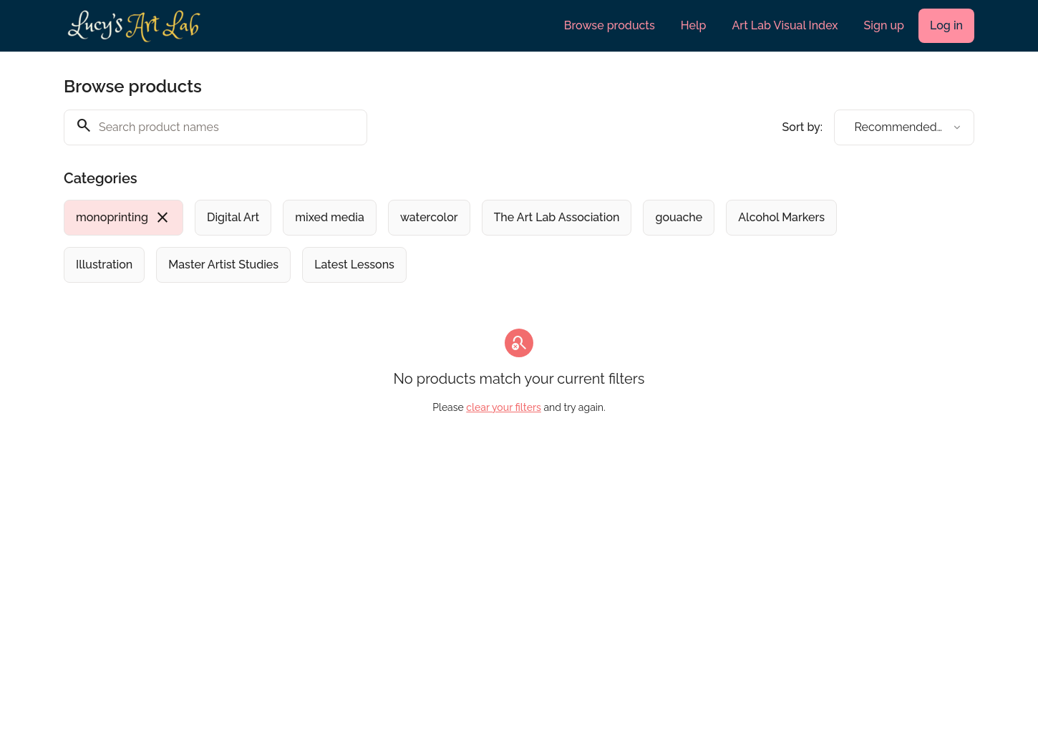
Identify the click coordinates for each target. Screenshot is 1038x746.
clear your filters (503, 407)
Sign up (884, 25)
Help (694, 25)
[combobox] (904, 127)
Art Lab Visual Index (785, 25)
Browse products (609, 25)
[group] (460, 241)
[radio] (123, 218)
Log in (946, 25)
